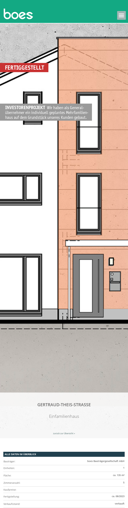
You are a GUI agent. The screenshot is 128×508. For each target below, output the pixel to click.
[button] (121, 15)
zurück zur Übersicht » (64, 433)
